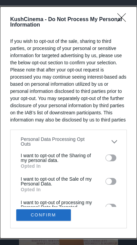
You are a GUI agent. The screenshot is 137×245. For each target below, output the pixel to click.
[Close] (123, 19)
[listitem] (68, 141)
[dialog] (68, 122)
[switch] (110, 157)
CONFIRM (43, 214)
